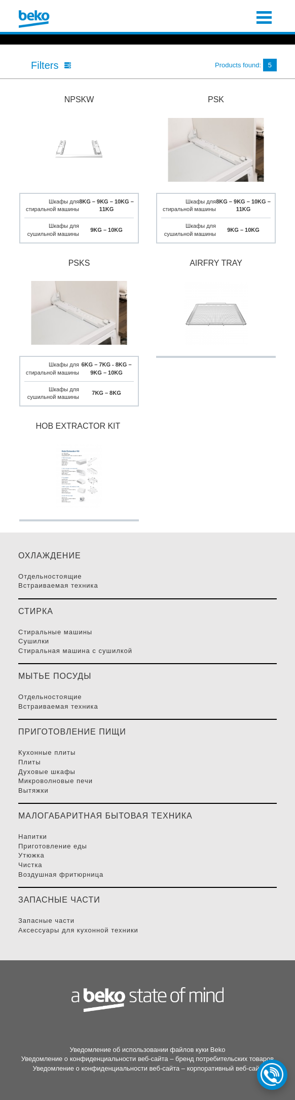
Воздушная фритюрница (60, 874)
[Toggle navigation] (264, 16)
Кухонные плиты (47, 752)
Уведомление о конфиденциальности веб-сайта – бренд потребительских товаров (147, 1059)
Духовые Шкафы (47, 772)
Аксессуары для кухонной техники (78, 930)
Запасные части (46, 920)
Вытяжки (33, 790)
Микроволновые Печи (55, 781)
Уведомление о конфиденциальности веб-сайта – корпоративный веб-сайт (147, 1068)
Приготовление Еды (52, 846)
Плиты (29, 762)
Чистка (30, 865)
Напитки (32, 836)
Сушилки (33, 641)
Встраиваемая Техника (58, 585)
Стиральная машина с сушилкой (75, 651)
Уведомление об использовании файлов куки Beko (147, 1049)
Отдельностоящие (50, 576)
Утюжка (31, 855)
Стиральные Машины (55, 632)
